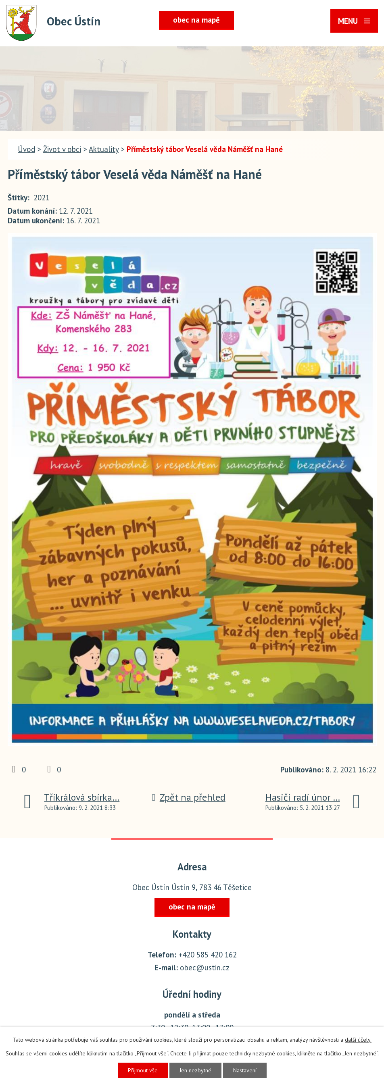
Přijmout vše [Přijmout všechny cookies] (143, 1070)
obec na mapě (196, 20)
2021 (41, 197)
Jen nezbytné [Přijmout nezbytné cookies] (195, 1070)
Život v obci (62, 149)
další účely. (358, 1039)
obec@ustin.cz (205, 967)
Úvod (26, 149)
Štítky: (18, 197)
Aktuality (104, 149)
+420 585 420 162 (207, 954)
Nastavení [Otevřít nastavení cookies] (245, 1070)
